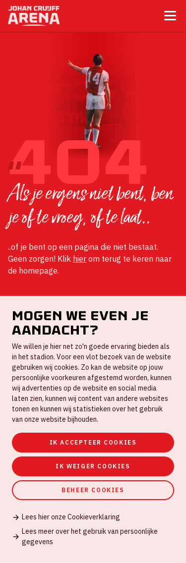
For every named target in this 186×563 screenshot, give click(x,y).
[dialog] (93, 429)
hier (79, 259)
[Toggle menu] (170, 15)
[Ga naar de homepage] (34, 16)
